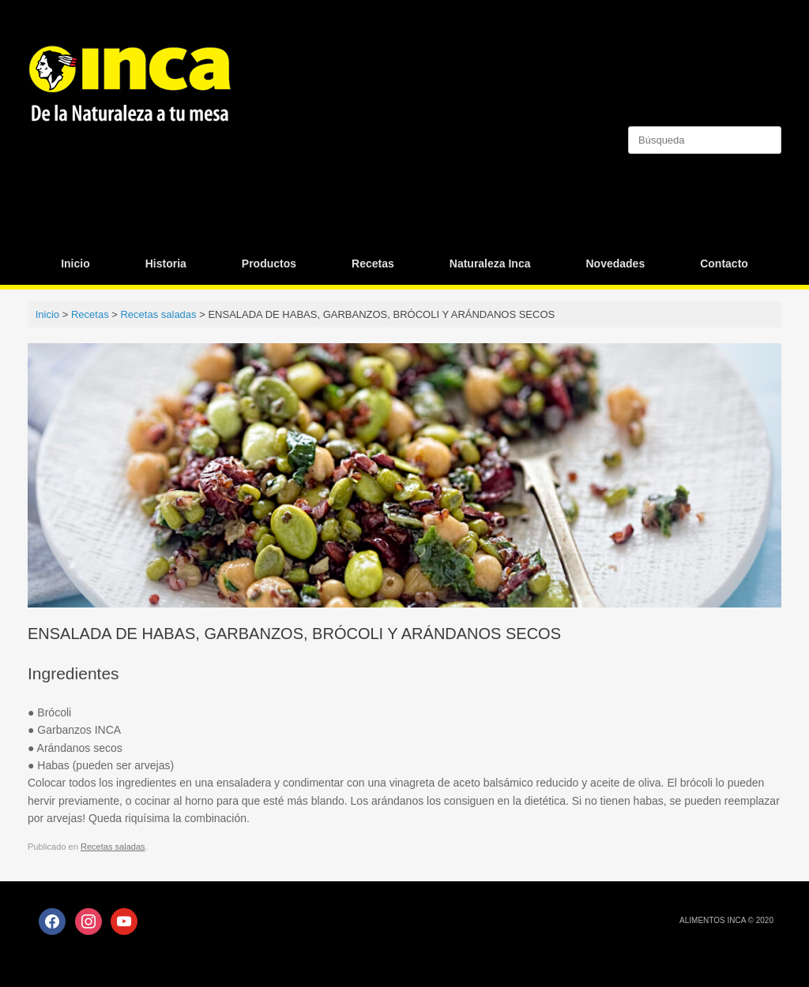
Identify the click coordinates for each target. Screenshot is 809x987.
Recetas (373, 263)
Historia (165, 263)
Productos (269, 263)
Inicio (75, 263)
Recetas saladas (113, 846)
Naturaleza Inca (490, 263)
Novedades (615, 263)
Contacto (724, 263)
